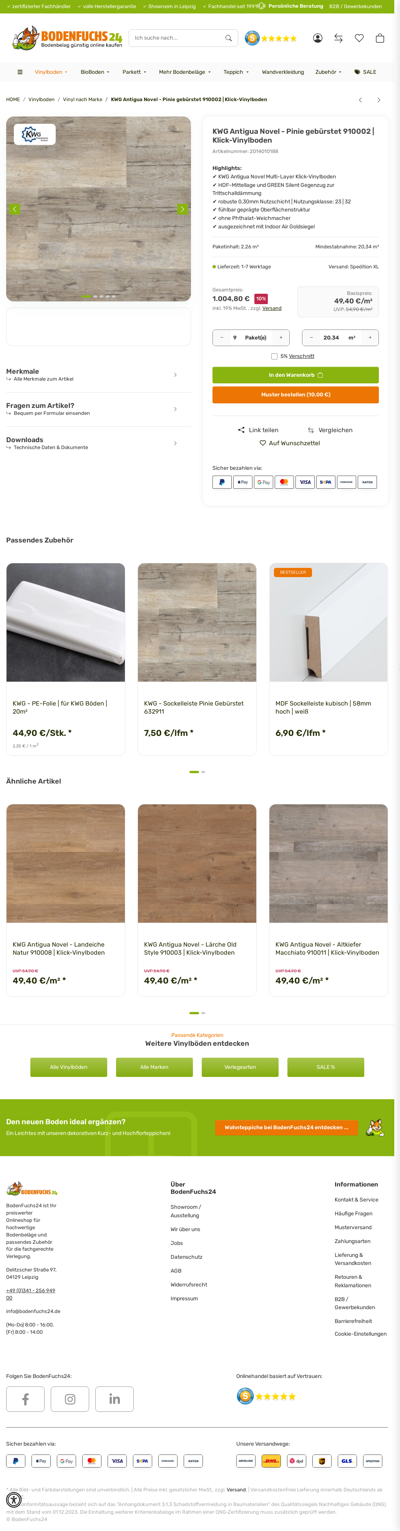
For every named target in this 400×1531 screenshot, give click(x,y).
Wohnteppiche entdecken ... (287, 1127)
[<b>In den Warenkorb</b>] (12, 112)
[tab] (86, 296)
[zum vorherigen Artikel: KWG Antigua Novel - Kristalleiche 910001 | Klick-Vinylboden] (360, 99)
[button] (318, 38)
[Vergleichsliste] (338, 38)
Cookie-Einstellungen (361, 1334)
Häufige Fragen (353, 1213)
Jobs (177, 1243)
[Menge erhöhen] (281, 338)
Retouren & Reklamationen (353, 1281)
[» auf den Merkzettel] (292, 443)
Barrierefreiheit (353, 1321)
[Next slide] (182, 209)
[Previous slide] (14, 209)
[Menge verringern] (222, 338)
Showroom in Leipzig (172, 6)
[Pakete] (235, 338)
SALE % (326, 1067)
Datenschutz (186, 1257)
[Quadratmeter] (332, 338)
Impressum (184, 1298)
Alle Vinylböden (68, 1067)
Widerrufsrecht (189, 1284)
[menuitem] (52, 72)
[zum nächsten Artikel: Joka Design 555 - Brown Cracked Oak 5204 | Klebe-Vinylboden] (379, 99)
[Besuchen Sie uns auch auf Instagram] (70, 1399)
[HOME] (67, 37)
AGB (176, 1271)
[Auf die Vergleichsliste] (330, 430)
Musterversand (353, 1227)
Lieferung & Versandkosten (353, 1259)
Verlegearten (240, 1067)
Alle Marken (154, 1067)
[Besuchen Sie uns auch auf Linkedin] (114, 1399)
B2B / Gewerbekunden (355, 6)
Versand (272, 308)
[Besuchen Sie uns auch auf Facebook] (25, 1399)
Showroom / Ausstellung (186, 1211)
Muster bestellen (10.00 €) (295, 394)
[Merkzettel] (359, 38)
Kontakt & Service (356, 1200)
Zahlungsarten (352, 1241)
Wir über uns (185, 1229)
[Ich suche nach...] (174, 38)
